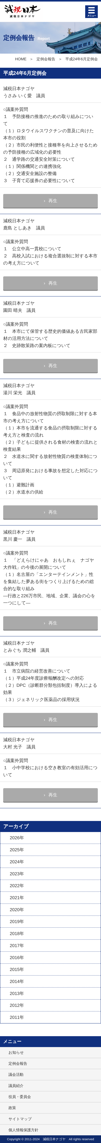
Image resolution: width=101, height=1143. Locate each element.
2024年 (17, 861)
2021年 (17, 897)
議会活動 (15, 1074)
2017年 (17, 945)
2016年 (17, 957)
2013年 (17, 993)
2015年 (17, 969)
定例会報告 (45, 59)
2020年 (17, 909)
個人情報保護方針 (23, 1130)
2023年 (17, 873)
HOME (20, 59)
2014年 (17, 981)
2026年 (17, 837)
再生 (52, 200)
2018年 (17, 933)
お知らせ (16, 1052)
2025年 (17, 849)
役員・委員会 (19, 1097)
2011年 (17, 1017)
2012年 (17, 1005)
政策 (12, 1108)
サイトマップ (20, 1119)
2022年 (17, 885)
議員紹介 (15, 1086)
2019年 (17, 921)
